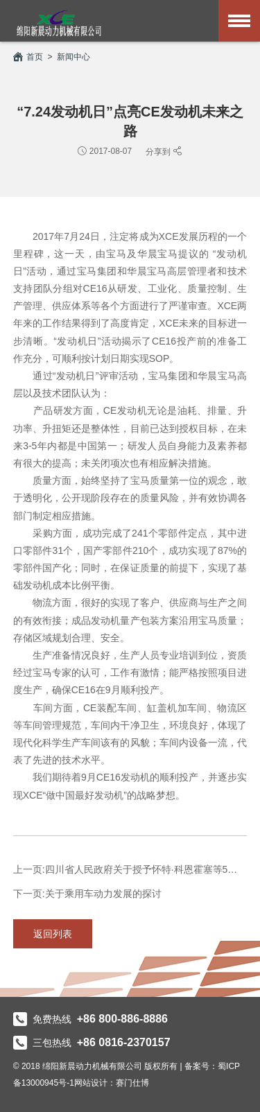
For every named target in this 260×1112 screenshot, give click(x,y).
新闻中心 (73, 57)
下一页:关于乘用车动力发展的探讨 (87, 893)
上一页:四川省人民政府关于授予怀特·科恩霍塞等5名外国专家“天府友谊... (130, 869)
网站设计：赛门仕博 (111, 1083)
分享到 (159, 151)
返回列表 (52, 933)
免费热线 (90, 1019)
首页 (28, 57)
